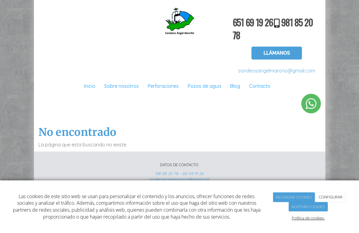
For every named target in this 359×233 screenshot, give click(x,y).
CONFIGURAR (330, 197)
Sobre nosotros (121, 86)
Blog (235, 86)
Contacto (259, 86)
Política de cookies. (308, 218)
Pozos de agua (204, 86)
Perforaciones (163, 86)
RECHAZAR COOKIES (294, 197)
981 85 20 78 (166, 173)
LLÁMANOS (276, 53)
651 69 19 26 (253, 22)
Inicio (89, 86)
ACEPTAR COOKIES (308, 206)
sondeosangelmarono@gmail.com (276, 71)
